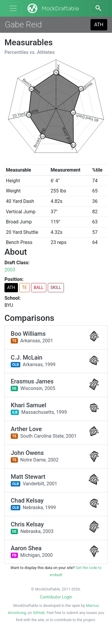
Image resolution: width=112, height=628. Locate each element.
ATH (98, 24)
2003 (9, 270)
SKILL (55, 287)
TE (24, 287)
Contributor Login (56, 597)
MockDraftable (52, 8)
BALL (39, 287)
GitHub (39, 612)
